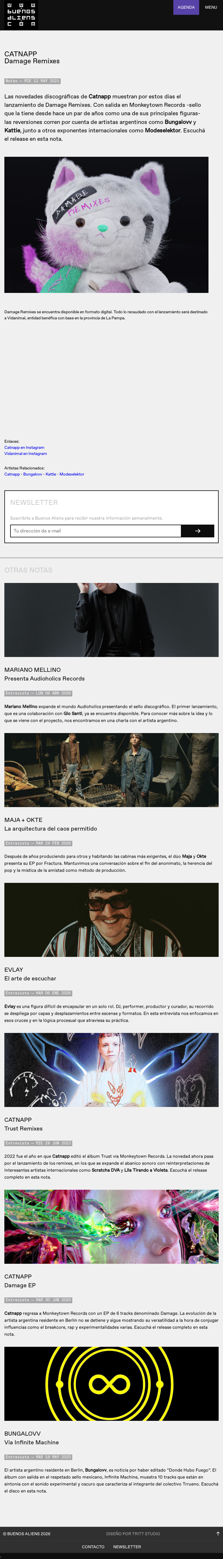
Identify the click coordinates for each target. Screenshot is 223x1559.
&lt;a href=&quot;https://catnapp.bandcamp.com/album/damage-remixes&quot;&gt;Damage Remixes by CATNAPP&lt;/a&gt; (108, 379)
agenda (186, 7)
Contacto (93, 1546)
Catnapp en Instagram (24, 447)
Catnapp (12, 474)
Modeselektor (72, 474)
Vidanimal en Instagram (25, 453)
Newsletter (127, 1546)
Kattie (51, 474)
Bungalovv (32, 474)
